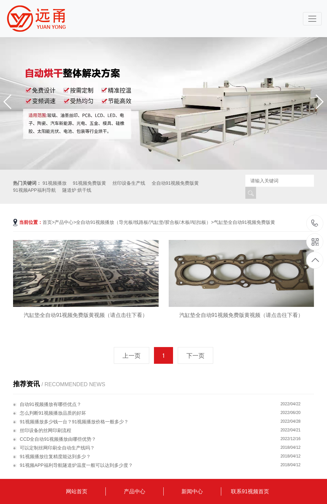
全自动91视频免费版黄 (175, 183)
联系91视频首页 (250, 491)
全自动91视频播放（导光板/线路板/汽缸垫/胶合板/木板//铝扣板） (143, 222)
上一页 (131, 355)
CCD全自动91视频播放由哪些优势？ (58, 439)
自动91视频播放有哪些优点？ (50, 404)
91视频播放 (55, 183)
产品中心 (64, 222)
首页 (47, 222)
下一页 (195, 355)
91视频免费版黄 (89, 183)
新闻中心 (192, 491)
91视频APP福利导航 (34, 190)
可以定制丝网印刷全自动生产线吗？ (57, 447)
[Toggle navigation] (312, 18)
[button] (319, 101)
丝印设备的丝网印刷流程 (45, 430)
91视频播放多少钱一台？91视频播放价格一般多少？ (74, 421)
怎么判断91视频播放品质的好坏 (53, 413)
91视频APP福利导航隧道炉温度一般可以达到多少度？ (76, 465)
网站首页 (76, 491)
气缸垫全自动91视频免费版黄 (244, 222)
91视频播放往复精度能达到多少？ (55, 456)
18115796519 (315, 223)
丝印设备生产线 (128, 183)
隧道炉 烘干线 (77, 190)
